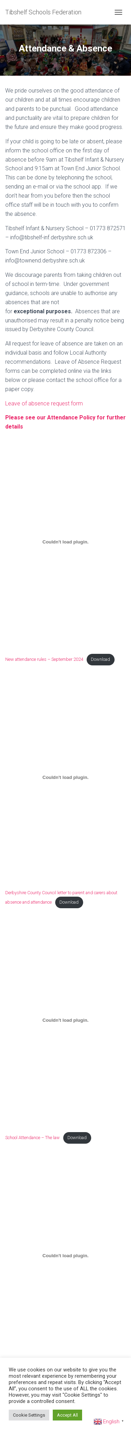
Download (100, 659)
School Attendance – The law (32, 1137)
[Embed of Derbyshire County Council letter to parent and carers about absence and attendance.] (65, 777)
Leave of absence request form (44, 403)
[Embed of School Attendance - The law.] (65, 1020)
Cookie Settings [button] (29, 1415)
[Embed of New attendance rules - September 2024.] (65, 542)
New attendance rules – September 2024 (44, 659)
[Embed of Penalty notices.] (65, 1255)
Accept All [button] (67, 1415)
